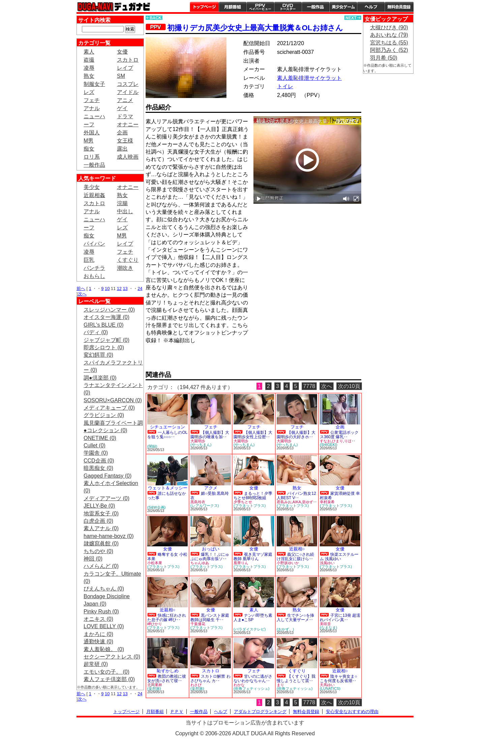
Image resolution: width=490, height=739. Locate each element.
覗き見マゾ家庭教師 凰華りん (253, 556)
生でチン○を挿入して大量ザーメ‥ (295, 617)
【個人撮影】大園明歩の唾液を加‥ (209, 434)
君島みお (284, 502)
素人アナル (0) (101, 528)
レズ (89, 92)
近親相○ (297, 548)
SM (121, 76)
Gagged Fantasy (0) (107, 476)
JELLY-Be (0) (99, 506)
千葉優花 (197, 624)
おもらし (94, 276)
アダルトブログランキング (260, 711)
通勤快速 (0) (98, 641)
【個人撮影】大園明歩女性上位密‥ (253, 434)
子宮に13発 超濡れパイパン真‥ (340, 617)
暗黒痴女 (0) (98, 468)
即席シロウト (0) (104, 347)
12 (119, 288)
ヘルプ (371, 7)
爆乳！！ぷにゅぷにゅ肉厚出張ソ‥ (209, 556)
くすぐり (128, 260)
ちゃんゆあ (199, 563)
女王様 (125, 140)
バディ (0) (96, 332)
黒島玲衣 (197, 502)
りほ (347, 441)
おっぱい (210, 548)
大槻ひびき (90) (389, 27)
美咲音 (325, 624)
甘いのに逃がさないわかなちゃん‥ (253, 678)
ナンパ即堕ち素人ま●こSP (253, 617)
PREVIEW (197, 359)
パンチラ (94, 268)
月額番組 (232, 7)
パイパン (94, 244)
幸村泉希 (327, 502)
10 (107, 288)
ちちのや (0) (98, 551)
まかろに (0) (98, 634)
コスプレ (128, 84)
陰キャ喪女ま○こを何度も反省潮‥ (338, 678)
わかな (239, 685)
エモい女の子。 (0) (106, 672)
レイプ (125, 68)
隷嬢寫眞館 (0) (101, 543)
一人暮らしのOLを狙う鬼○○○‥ (167, 434)
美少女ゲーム (343, 7)
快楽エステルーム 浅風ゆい (339, 556)
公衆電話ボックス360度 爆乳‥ (339, 434)
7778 (309, 386)
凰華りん (241, 563)
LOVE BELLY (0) (104, 626)
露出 (122, 149)
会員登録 (399, 7)
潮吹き (125, 268)
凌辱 (89, 68)
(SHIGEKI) (328, 445)
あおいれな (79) (389, 35)
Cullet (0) (94, 445)
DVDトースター (288, 7)
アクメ (210, 487)
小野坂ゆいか (288, 563)
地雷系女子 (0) (101, 513)
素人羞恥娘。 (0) (104, 649)
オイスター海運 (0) (106, 317)
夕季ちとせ (243, 502)
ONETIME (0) (100, 438)
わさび (196, 685)
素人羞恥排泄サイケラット (309, 78)
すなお (325, 441)
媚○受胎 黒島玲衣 (209, 495)
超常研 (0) (96, 664)
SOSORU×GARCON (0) (113, 400)
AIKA (297, 502)
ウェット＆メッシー (167, 487)
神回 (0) (93, 558)
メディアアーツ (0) (106, 498)
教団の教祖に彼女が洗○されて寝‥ (166, 678)
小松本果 (154, 563)
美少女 (92, 187)
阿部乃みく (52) (389, 50)
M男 (88, 140)
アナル (92, 108)
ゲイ (122, 108)
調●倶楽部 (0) (100, 378)
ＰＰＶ (176, 711)
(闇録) (152, 446)
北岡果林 (154, 685)
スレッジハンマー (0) (109, 310)
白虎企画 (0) (98, 521)
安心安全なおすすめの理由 (352, 711)
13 (125, 288)
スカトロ (128, 60)
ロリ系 (92, 157)
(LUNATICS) (330, 688)
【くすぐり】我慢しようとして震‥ (296, 678)
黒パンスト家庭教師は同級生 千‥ (209, 617)
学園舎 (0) (96, 453)
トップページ (204, 7)
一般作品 (315, 7)
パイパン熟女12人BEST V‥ (296, 495)
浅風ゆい (327, 563)
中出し (125, 211)
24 (139, 288)
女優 (122, 52)
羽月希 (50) (383, 58)
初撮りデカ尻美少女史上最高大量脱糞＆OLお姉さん (255, 28)
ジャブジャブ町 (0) (106, 340)
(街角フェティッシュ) (251, 688)
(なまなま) (328, 627)
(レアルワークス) (204, 506)
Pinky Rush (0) (101, 611)
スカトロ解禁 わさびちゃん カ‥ (210, 678)
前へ (80, 288)
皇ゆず (307, 502)
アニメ (125, 100)
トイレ (285, 86)
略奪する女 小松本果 (167, 556)
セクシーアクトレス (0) (112, 657)
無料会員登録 (306, 711)
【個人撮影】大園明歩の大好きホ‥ (296, 434)
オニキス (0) (98, 619)
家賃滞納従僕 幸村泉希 (340, 495)
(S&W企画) (156, 507)
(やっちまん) (200, 445)
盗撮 (89, 60)
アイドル (128, 92)
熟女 (89, 76)
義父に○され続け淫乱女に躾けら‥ (295, 556)
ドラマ (125, 116)
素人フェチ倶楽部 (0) (109, 679)
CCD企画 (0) (99, 460)
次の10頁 (349, 386)
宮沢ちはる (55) (389, 42)
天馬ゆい (327, 685)
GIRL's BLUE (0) (104, 325)
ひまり (337, 441)
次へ (82, 293)
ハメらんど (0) (101, 566)
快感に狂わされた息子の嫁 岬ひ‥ (166, 617)
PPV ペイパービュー (260, 7)
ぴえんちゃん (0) (104, 588)
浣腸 (122, 203)
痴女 (89, 149)
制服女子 (94, 84)
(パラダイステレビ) (250, 629)
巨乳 (89, 260)
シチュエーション (167, 426)
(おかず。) (285, 629)
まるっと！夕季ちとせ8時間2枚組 (253, 495)
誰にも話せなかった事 (166, 495)
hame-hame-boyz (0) (109, 536)
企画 (122, 132)
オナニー (128, 124)
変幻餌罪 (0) (98, 355)
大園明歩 (197, 441)
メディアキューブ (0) (109, 408)
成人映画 (128, 157)
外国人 (92, 132)
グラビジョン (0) (104, 415)
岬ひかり (154, 624)
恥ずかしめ (168, 670)
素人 (89, 52)
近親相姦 (94, 195)
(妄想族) (154, 688)
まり (280, 685)
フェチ (92, 100)
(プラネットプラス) (250, 506)
